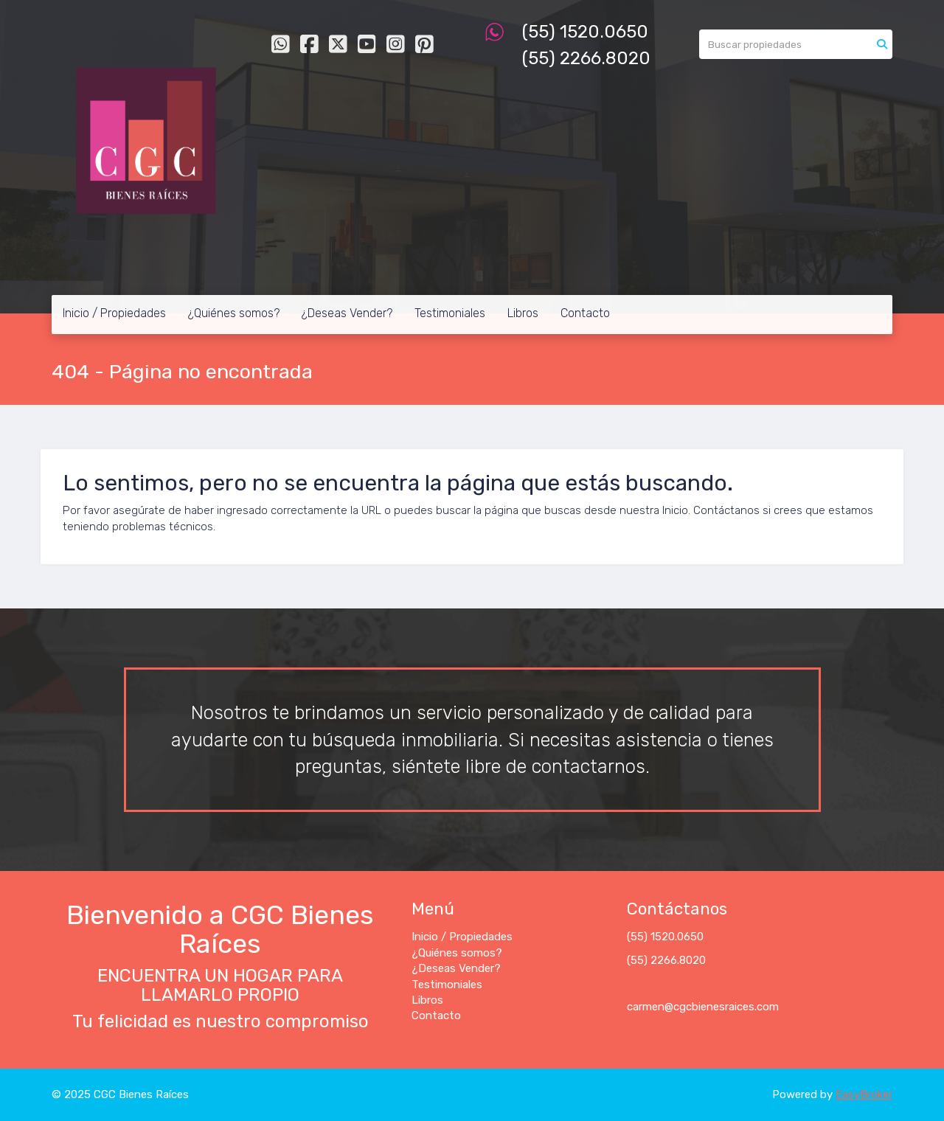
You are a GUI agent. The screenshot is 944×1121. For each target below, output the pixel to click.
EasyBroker (864, 1094)
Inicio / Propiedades (114, 313)
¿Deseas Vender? (347, 313)
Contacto (585, 313)
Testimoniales (449, 313)
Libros (522, 313)
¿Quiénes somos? (234, 313)
